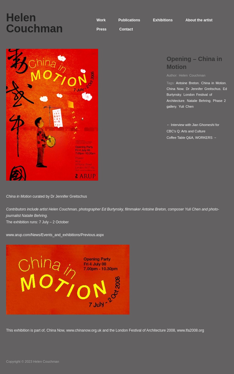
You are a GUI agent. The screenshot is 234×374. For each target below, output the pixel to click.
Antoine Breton (187, 83)
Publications (129, 20)
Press (102, 29)
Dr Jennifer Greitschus (203, 89)
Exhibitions (163, 20)
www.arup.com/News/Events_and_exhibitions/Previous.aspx (55, 235)
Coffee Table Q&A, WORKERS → (192, 137)
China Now (175, 89)
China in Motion (213, 83)
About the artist (199, 20)
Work (101, 20)
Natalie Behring (198, 100)
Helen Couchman (192, 75)
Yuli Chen (186, 106)
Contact (126, 29)
